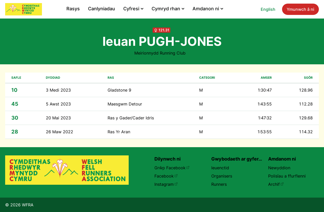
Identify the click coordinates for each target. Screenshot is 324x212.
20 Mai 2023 (58, 117)
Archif (276, 184)
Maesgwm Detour (125, 104)
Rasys (73, 8)
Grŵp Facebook (172, 167)
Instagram (166, 184)
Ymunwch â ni (300, 9)
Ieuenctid (220, 167)
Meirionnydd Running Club (160, 53)
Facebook (166, 176)
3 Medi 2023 (58, 90)
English (268, 9)
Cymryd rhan (168, 8)
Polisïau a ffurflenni (287, 176)
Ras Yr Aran (119, 131)
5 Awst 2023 (58, 104)
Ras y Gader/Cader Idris (131, 117)
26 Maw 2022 (59, 131)
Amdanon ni (207, 8)
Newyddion (279, 167)
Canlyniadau (101, 8)
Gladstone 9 (119, 90)
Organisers (221, 176)
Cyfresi (133, 8)
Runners (219, 184)
